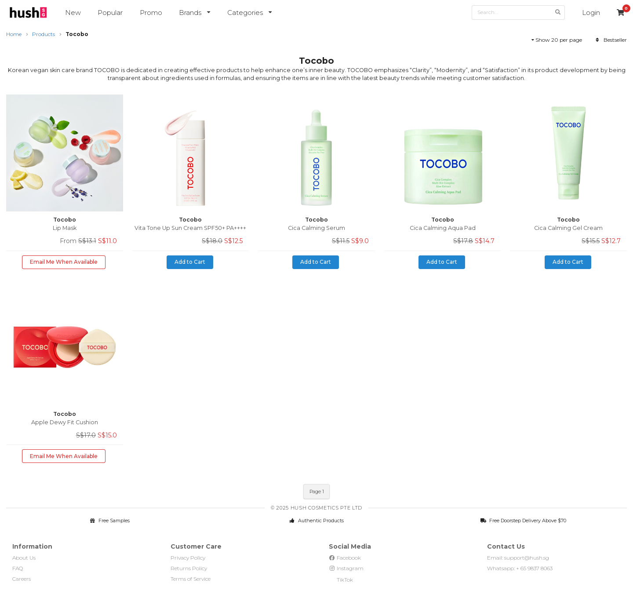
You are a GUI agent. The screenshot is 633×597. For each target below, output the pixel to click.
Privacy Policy (188, 557)
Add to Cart (190, 261)
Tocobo (76, 34)
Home (14, 34)
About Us (24, 557)
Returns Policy (189, 568)
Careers (21, 578)
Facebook (345, 557)
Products (43, 34)
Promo (151, 12)
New (73, 12)
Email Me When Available (64, 261)
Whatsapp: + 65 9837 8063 (520, 568)
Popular (110, 12)
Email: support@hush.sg (518, 557)
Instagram (346, 568)
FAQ (17, 568)
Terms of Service (191, 578)
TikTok (341, 579)
